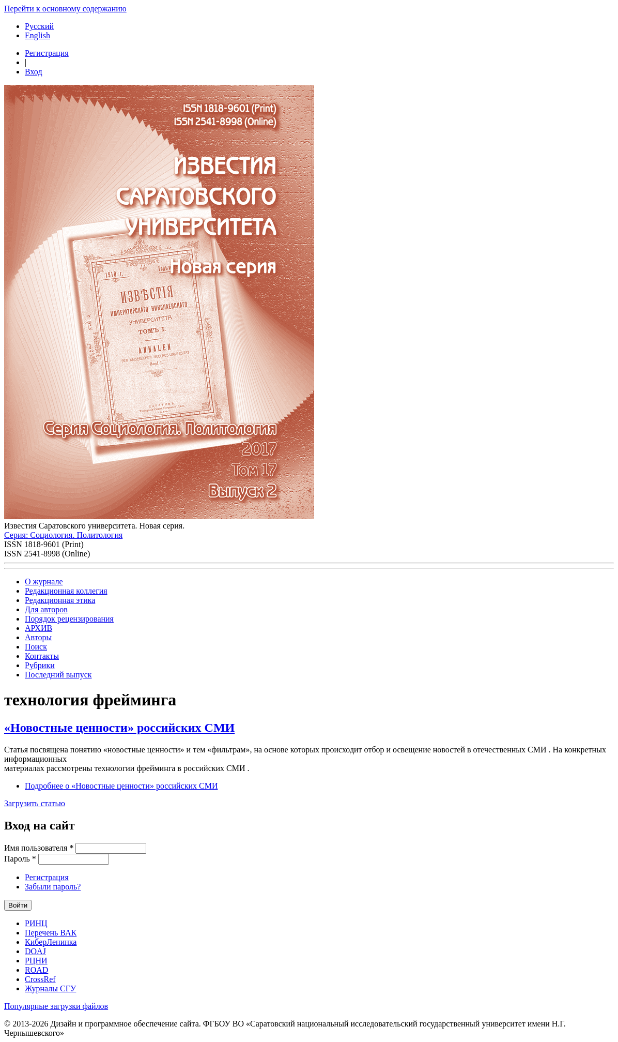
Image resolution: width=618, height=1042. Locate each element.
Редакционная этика (60, 600)
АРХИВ (38, 628)
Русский (39, 26)
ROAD (36, 969)
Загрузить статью (34, 803)
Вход (33, 71)
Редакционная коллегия (66, 590)
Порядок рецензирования (69, 618)
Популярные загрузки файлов (56, 1006)
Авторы (38, 637)
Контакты (42, 656)
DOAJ (35, 951)
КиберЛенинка (50, 942)
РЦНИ (36, 960)
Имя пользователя (38, 847)
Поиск (36, 646)
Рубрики (40, 665)
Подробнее (121, 785)
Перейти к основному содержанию (65, 8)
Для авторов (46, 609)
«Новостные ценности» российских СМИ (119, 727)
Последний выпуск (58, 674)
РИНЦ (36, 923)
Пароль (20, 858)
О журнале (44, 581)
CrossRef (40, 979)
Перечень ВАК (50, 932)
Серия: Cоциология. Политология (63, 535)
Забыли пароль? (53, 886)
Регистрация (47, 53)
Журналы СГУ (50, 988)
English (37, 35)
